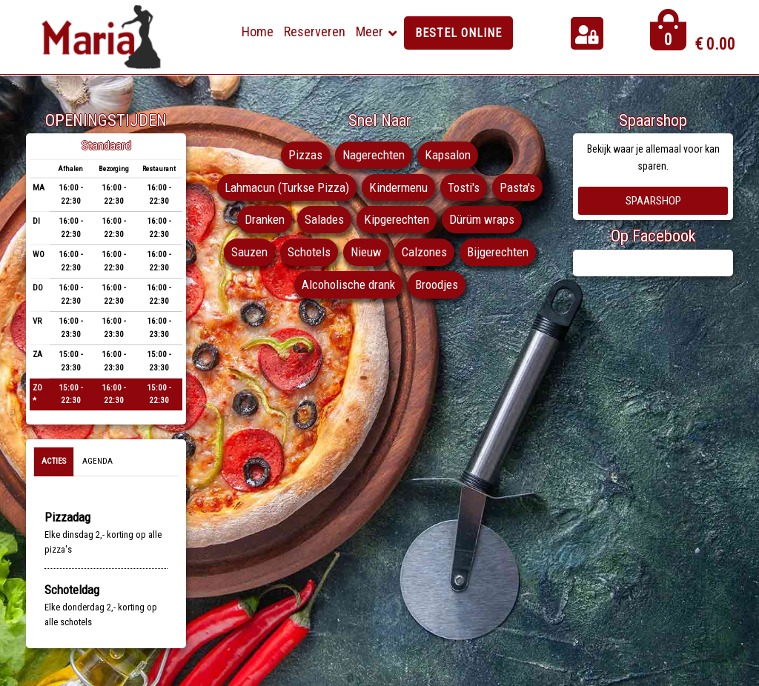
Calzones (424, 251)
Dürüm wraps (481, 219)
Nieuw (366, 251)
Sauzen (249, 251)
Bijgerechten (497, 251)
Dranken (265, 219)
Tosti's (464, 187)
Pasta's (517, 187)
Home (258, 31)
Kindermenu (398, 187)
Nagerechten (373, 154)
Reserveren (314, 31)
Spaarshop (653, 200)
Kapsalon (448, 154)
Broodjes (436, 284)
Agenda (97, 461)
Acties (54, 461)
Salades (324, 219)
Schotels (309, 251)
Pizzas (305, 154)
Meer (369, 31)
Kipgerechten (396, 219)
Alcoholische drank (348, 284)
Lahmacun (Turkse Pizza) (287, 187)
